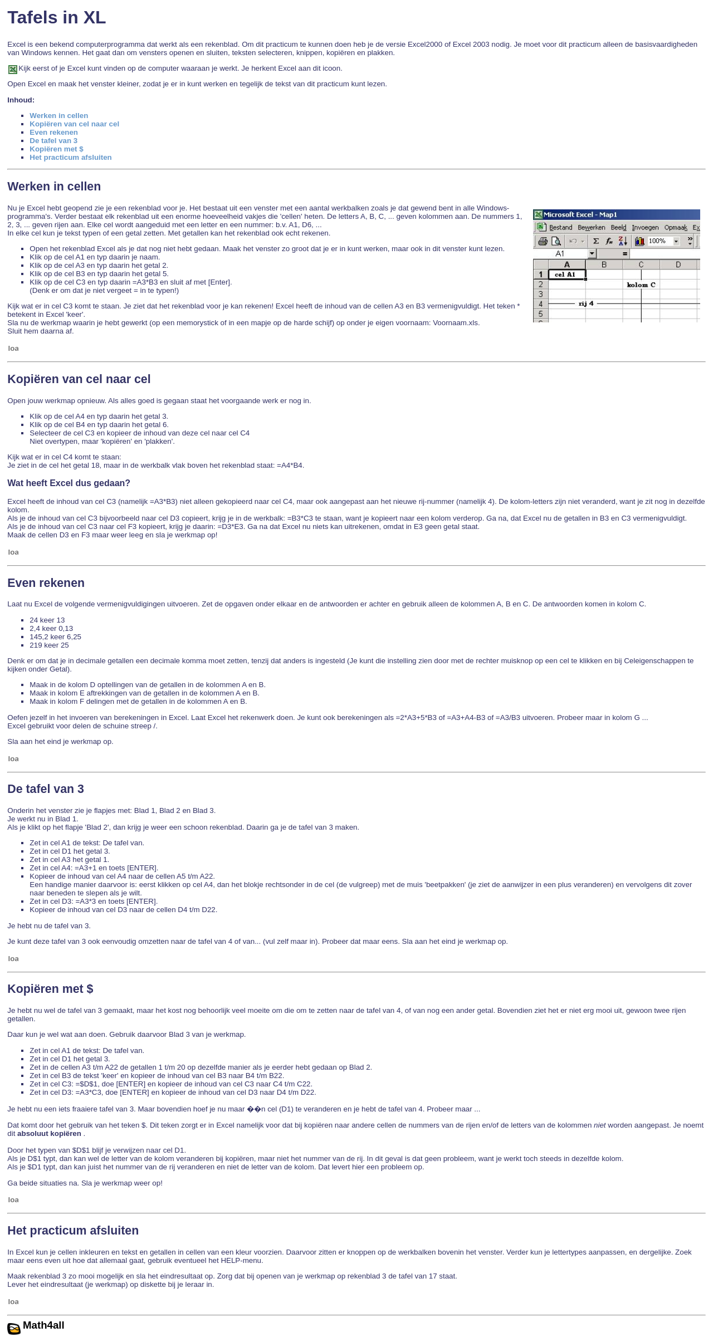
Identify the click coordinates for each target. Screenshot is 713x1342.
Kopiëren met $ (56, 149)
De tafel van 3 (53, 140)
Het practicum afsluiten (70, 157)
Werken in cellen (59, 115)
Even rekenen (54, 132)
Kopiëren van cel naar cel (74, 124)
